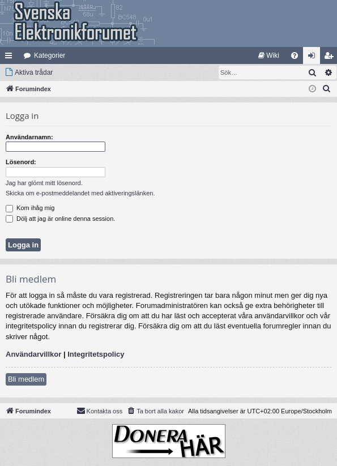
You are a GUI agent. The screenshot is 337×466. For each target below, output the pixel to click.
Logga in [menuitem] (314, 58)
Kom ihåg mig (30, 207)
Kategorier (49, 55)
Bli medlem (26, 379)
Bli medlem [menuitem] (331, 58)
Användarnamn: (29, 137)
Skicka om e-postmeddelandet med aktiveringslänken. (80, 193)
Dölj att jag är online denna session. (60, 218)
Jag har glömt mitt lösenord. (44, 182)
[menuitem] (268, 55)
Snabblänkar (11, 58)
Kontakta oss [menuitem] (99, 410)
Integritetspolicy (95, 354)
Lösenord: (21, 162)
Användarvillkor (33, 354)
